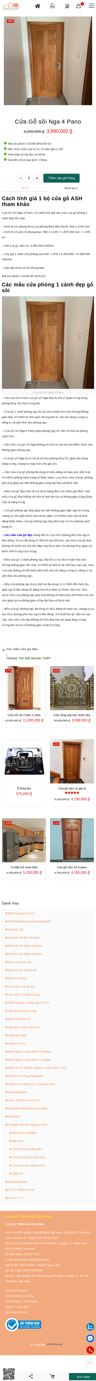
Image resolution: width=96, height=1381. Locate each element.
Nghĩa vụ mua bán (17, 1306)
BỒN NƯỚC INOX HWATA (25, 954)
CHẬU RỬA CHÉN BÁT (27, 1149)
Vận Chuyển (13, 1301)
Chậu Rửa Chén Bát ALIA (28, 1157)
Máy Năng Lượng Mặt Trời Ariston (29, 1051)
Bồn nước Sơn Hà (19, 962)
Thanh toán (30, 1301)
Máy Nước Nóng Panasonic (25, 1076)
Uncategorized (17, 1181)
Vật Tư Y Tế (16, 1198)
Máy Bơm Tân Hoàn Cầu (24, 1027)
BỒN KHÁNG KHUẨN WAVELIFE (29, 921)
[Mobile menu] (91, 6)
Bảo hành (11, 1312)
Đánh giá (71, 188)
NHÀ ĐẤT (14, 1116)
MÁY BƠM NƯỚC (19, 1019)
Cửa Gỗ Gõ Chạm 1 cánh (24, 715)
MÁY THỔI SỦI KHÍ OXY (24, 1100)
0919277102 (32, 1254)
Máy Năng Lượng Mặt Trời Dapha (29, 1059)
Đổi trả (23, 1312)
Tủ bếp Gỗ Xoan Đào (24, 867)
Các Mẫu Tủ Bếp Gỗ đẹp (24, 994)
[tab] (25, 188)
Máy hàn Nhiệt (17, 1035)
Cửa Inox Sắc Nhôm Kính (28, 1165)
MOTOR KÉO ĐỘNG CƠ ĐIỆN (27, 1108)
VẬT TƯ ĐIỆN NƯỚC (21, 1189)
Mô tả (25, 188)
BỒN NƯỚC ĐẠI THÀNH (24, 937)
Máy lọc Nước (17, 1043)
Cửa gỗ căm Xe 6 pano (72, 867)
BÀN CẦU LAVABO (24, 1133)
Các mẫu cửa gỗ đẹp (22, 649)
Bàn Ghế (18, 1141)
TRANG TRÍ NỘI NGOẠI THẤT (28, 658)
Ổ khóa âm (24, 788)
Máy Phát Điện (17, 1092)
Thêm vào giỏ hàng (61, 178)
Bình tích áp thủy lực (21, 913)
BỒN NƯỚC (15, 929)
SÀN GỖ (17, 1173)
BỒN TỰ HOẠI (17, 978)
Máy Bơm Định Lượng (22, 1011)
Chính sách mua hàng (19, 1296)
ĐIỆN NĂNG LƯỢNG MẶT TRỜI (28, 1002)
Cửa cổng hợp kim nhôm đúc (71, 715)
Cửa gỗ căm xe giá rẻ (72, 788)
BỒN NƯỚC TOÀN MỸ (22, 970)
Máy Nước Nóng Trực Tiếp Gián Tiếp (31, 1084)
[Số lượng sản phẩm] (28, 178)
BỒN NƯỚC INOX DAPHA (25, 945)
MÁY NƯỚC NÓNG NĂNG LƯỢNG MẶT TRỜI (37, 1067)
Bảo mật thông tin (16, 1290)
